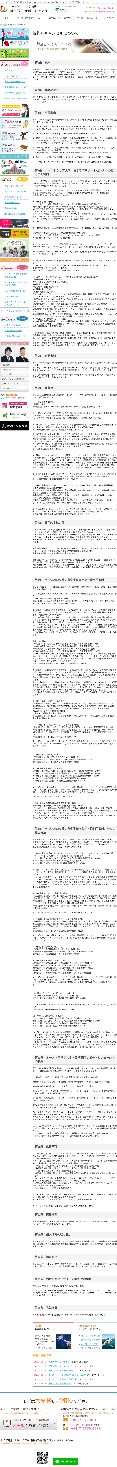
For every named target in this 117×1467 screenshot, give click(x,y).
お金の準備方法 (11, 296)
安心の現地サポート (13, 197)
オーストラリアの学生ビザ (59, 1384)
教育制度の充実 (11, 70)
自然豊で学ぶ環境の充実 (15, 93)
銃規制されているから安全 (15, 99)
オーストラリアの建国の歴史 (60, 1371)
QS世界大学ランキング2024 (59, 1362)
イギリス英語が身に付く (15, 82)
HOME (5, 25)
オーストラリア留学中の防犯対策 (62, 1379)
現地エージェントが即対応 (16, 191)
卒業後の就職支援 (12, 208)
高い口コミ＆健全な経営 (14, 214)
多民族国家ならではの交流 (16, 87)
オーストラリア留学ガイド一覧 (16, 311)
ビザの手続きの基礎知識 (15, 291)
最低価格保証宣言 (12, 203)
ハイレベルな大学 (12, 76)
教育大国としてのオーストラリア (62, 1366)
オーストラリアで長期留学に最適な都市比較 (67, 1375)
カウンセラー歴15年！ (14, 186)
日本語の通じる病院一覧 (15, 336)
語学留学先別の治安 (13, 331)
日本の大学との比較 (13, 325)
